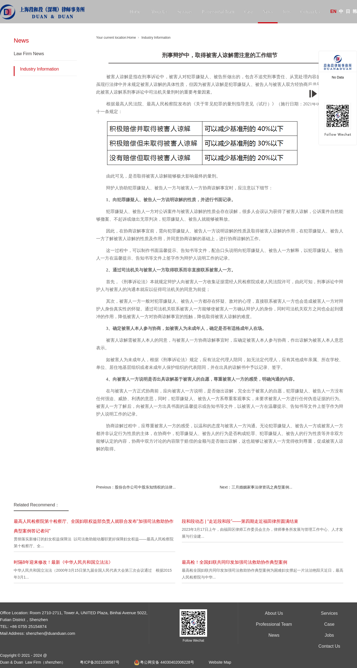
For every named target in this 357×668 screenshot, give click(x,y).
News (268, 11)
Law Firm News (29, 53)
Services (184, 11)
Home (135, 11)
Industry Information (39, 69)
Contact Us (310, 11)
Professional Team (218, 11)
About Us (158, 11)
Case (248, 11)
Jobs (286, 11)
